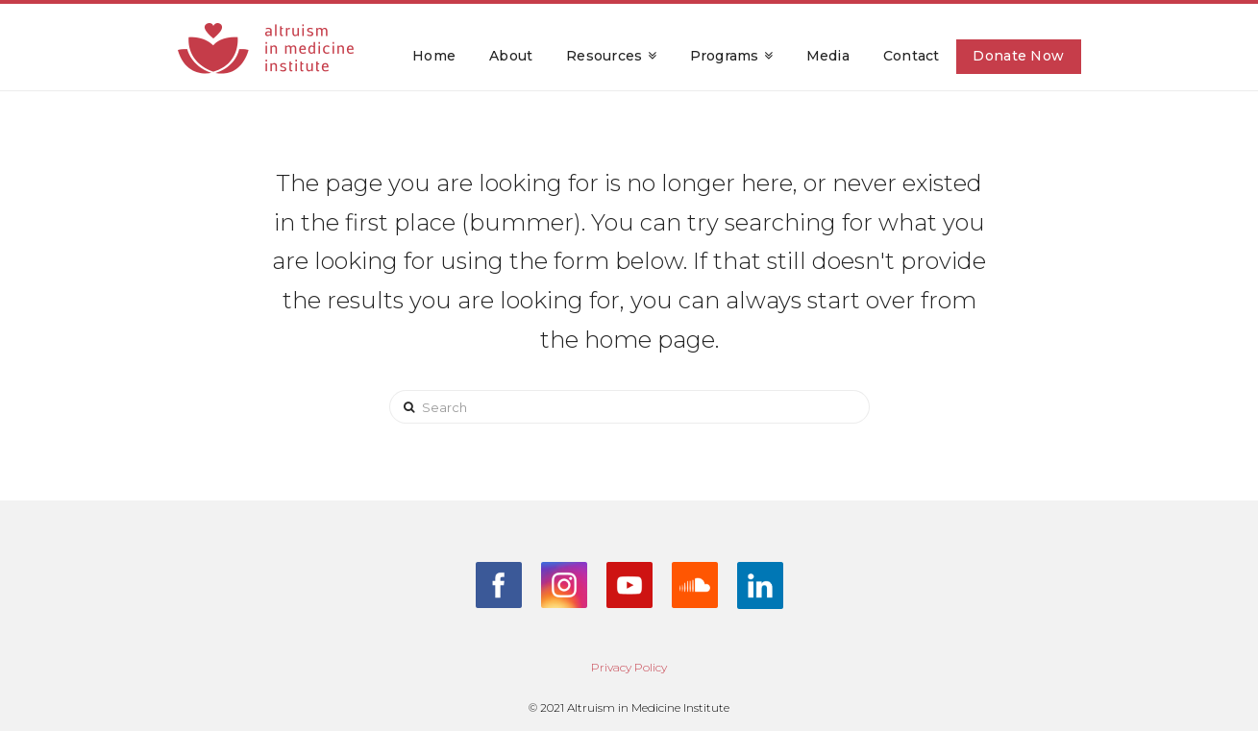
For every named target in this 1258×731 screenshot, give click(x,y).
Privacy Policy (629, 667)
